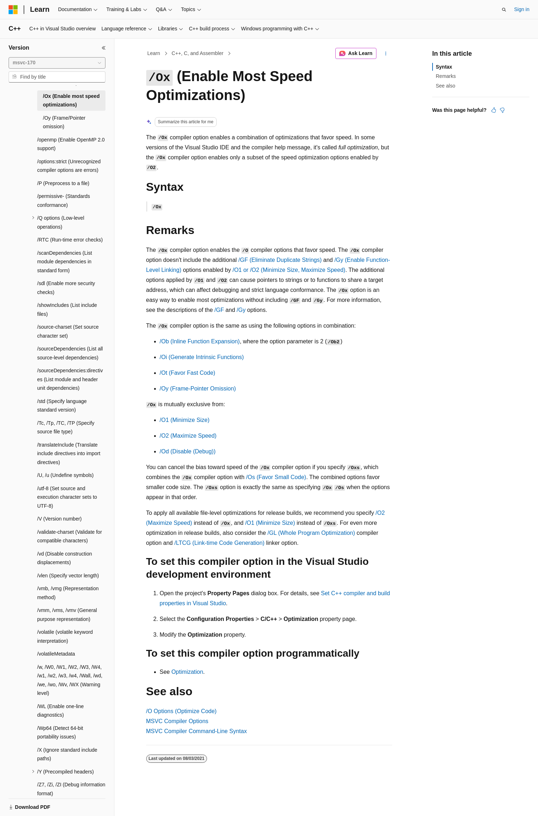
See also (445, 86)
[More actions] (385, 53)
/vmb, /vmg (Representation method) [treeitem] (68, 593)
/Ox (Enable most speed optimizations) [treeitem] (71, 100)
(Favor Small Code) (276, 477)
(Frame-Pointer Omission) (198, 388)
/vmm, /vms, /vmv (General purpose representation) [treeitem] (67, 614)
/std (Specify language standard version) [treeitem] (62, 405)
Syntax (444, 67)
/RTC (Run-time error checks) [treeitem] (70, 240)
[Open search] (504, 9)
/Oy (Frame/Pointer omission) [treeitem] (64, 122)
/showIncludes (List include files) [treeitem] (67, 309)
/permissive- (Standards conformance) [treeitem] (63, 200)
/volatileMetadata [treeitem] (56, 654)
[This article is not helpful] (502, 110)
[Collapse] (103, 47)
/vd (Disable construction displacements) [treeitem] (64, 558)
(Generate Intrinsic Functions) (202, 357)
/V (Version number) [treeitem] (59, 519)
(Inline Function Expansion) (200, 341)
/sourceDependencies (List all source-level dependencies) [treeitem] (70, 353)
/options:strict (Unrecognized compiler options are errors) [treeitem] (68, 166)
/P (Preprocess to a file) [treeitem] (63, 183)
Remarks (446, 76)
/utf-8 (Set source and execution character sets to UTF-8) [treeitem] (67, 497)
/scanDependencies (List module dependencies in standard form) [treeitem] (64, 261)
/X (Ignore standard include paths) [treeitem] (67, 754)
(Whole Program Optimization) (311, 533)
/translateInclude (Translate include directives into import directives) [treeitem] (68, 453)
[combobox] (57, 63)
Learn (153, 53)
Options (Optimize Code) (181, 711)
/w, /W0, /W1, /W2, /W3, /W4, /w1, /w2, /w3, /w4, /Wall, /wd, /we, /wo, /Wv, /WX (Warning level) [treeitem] (69, 680)
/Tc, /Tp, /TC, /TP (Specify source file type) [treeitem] (65, 427)
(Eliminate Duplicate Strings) (280, 260)
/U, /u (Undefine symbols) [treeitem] (65, 475)
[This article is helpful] (493, 110)
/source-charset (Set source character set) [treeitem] (68, 331)
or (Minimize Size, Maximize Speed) (288, 270)
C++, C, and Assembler (197, 53)
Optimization (187, 672)
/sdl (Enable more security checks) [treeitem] (66, 287)
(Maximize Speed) (188, 436)
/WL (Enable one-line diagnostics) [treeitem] (60, 710)
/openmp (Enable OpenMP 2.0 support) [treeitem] (71, 144)
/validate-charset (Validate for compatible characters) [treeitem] (69, 536)
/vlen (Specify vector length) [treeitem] (68, 575)
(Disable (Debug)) (188, 451)
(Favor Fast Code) (188, 373)
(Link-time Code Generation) (219, 543)
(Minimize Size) (185, 420)
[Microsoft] (13, 9)
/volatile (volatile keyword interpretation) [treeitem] (65, 636)
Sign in (521, 9)
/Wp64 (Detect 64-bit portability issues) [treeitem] (60, 732)
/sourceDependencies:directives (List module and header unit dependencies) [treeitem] (70, 379)
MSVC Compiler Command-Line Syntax (196, 731)
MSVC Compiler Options (177, 721)
